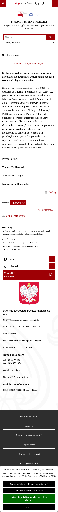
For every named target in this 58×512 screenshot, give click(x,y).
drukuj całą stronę (16, 215)
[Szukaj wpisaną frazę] (50, 37)
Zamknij (29, 506)
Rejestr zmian (29, 444)
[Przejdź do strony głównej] (29, 20)
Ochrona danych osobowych (29, 63)
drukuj (52, 192)
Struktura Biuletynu (29, 416)
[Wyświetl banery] (52, 259)
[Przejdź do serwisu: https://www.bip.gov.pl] (29, 3)
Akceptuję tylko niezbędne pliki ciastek (29, 499)
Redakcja (29, 426)
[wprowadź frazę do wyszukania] (24, 37)
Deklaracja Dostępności (29, 454)
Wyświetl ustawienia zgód (29, 490)
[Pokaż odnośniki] (3, 3)
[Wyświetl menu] (55, 3)
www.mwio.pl (22, 377)
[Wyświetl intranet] (52, 266)
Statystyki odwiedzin (29, 463)
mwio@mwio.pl (17, 370)
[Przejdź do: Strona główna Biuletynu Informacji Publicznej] (2, 55)
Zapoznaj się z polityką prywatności (29, 484)
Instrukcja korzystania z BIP (29, 435)
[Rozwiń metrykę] (18, 202)
